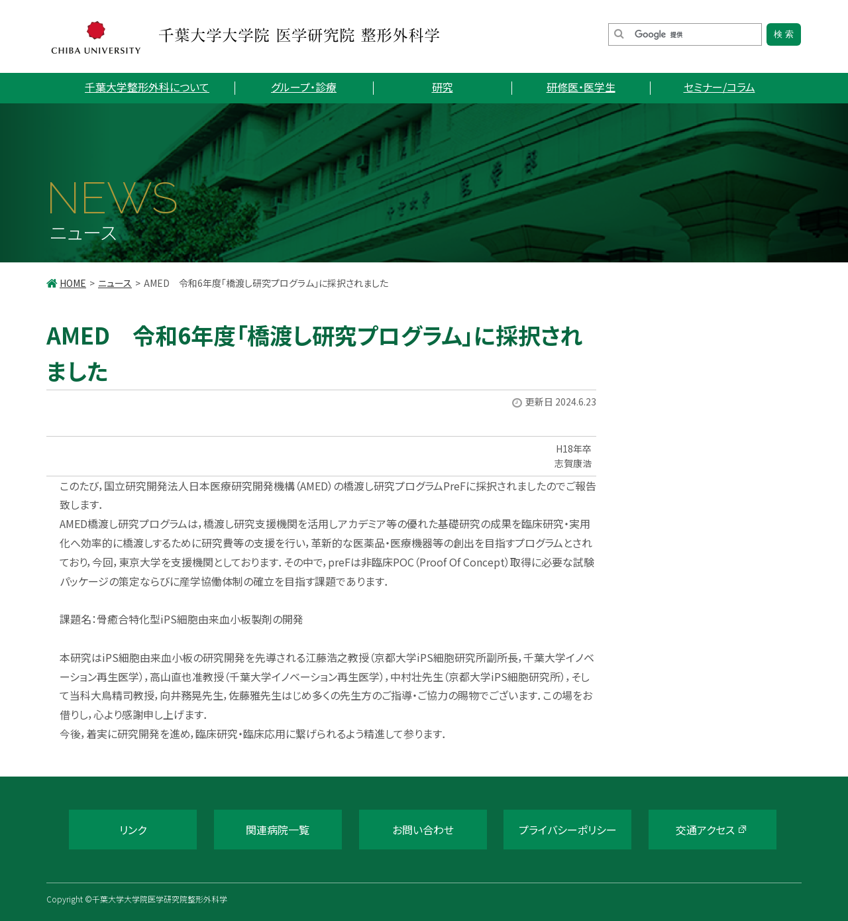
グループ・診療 (304, 87)
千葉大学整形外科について (147, 87)
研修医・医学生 (581, 87)
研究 (442, 87)
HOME (73, 283)
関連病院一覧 (277, 830)
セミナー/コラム (719, 87)
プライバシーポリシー (568, 830)
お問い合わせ (423, 830)
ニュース (115, 283)
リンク (132, 830)
